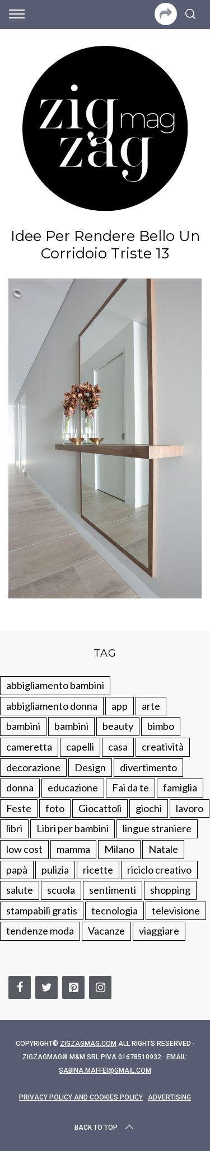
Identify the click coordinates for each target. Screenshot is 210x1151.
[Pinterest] (73, 987)
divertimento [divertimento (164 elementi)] (148, 767)
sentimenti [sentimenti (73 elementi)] (112, 890)
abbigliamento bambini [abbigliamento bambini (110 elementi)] (55, 685)
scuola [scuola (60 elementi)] (61, 890)
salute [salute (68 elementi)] (19, 890)
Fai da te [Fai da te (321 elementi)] (130, 787)
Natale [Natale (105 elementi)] (163, 849)
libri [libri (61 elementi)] (14, 828)
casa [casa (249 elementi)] (118, 746)
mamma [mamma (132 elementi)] (73, 849)
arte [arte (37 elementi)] (151, 706)
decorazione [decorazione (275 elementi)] (33, 767)
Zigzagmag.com (88, 1044)
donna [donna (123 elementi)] (20, 787)
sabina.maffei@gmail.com (105, 1070)
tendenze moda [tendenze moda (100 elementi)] (40, 930)
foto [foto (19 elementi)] (54, 808)
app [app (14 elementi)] (119, 706)
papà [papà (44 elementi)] (16, 870)
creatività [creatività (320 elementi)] (163, 746)
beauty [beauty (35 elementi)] (117, 726)
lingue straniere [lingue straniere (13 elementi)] (157, 828)
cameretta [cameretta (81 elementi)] (29, 746)
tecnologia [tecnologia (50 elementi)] (114, 910)
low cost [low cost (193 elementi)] (24, 849)
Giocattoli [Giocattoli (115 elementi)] (100, 808)
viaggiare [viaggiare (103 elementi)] (159, 930)
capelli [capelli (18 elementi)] (80, 746)
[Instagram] (100, 987)
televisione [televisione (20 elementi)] (176, 910)
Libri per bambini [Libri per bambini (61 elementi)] (72, 828)
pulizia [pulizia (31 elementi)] (55, 870)
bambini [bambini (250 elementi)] (23, 726)
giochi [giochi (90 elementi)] (149, 808)
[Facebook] (19, 987)
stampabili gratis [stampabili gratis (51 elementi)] (41, 910)
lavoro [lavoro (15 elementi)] (189, 808)
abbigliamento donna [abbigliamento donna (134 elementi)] (51, 706)
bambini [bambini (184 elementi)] (71, 726)
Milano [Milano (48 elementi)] (119, 849)
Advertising (169, 1097)
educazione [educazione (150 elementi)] (73, 787)
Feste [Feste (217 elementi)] (18, 808)
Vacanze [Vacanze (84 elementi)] (106, 930)
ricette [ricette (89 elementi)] (98, 870)
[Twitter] (46, 987)
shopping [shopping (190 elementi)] (170, 890)
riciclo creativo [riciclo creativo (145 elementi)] (159, 870)
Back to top (105, 1127)
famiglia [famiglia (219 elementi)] (180, 787)
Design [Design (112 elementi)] (90, 767)
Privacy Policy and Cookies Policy (81, 1097)
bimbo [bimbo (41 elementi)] (160, 726)
